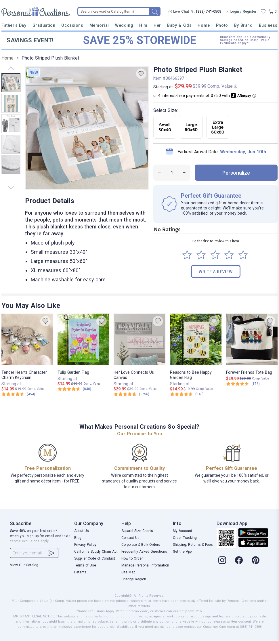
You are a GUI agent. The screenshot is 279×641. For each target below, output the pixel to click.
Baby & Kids (179, 25)
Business (268, 25)
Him (143, 25)
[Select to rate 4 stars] (229, 254)
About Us (81, 531)
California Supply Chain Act (96, 552)
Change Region (133, 579)
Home (204, 25)
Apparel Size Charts (137, 531)
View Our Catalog (24, 565)
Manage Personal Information (145, 565)
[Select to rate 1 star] (187, 254)
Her (157, 25)
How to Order (132, 558)
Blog (77, 538)
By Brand (243, 25)
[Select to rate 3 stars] (215, 254)
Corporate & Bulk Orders (140, 545)
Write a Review (216, 271)
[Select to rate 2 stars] (201, 254)
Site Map (128, 572)
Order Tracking (185, 538)
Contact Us (130, 538)
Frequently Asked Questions (144, 552)
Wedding (124, 25)
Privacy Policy (85, 545)
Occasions (72, 25)
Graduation (44, 25)
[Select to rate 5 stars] (243, 254)
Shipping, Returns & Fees (193, 545)
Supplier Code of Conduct (94, 558)
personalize (236, 173)
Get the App (182, 552)
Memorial (99, 25)
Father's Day (13, 25)
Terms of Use (85, 565)
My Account (182, 531)
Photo (222, 25)
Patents (80, 572)
